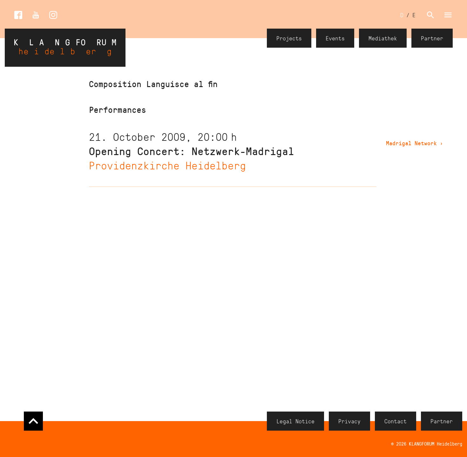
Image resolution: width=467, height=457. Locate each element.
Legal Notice (295, 421)
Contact (395, 421)
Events (335, 38)
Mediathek (383, 38)
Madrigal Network (414, 143)
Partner (432, 38)
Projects (289, 38)
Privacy (349, 421)
